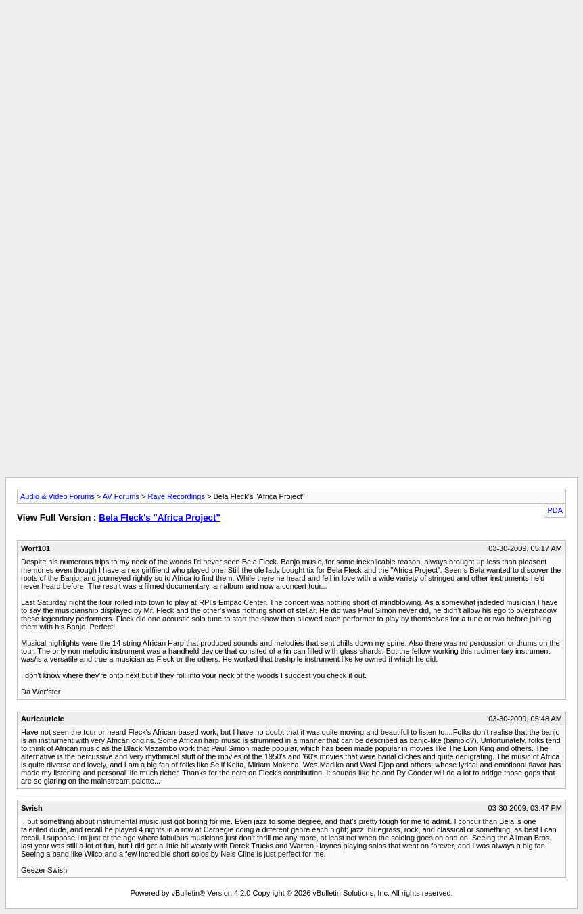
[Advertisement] (291, 35)
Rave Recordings (176, 496)
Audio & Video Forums (57, 496)
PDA (555, 510)
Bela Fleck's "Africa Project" (159, 517)
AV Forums (121, 496)
